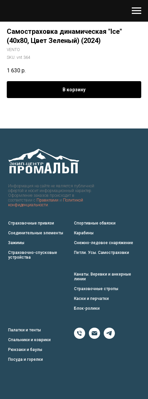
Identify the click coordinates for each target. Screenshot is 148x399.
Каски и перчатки (91, 298)
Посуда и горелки (25, 359)
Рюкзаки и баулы (25, 349)
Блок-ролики (87, 308)
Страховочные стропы (96, 288)
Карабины (84, 233)
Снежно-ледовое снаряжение (103, 242)
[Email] (94, 337)
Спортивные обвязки (95, 223)
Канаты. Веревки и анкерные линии (102, 276)
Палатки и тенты (24, 330)
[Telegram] (109, 337)
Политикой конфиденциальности (45, 202)
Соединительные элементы (35, 233)
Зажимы (16, 242)
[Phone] (79, 337)
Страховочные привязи (31, 223)
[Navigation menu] (136, 10)
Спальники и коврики (29, 339)
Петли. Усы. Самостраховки (101, 252)
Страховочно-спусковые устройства (32, 255)
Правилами (47, 200)
